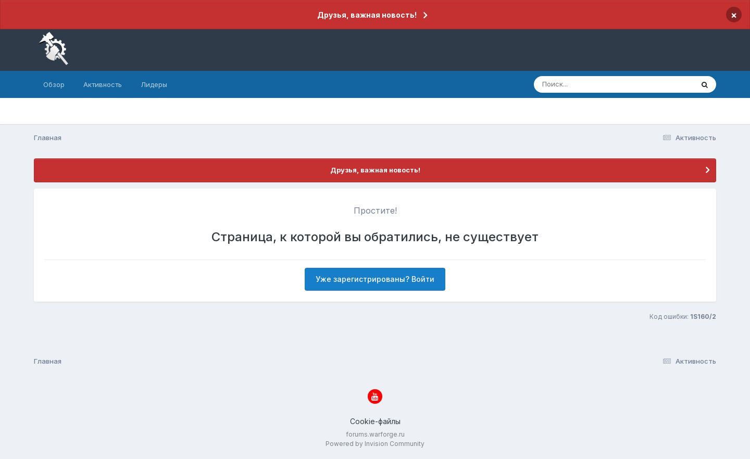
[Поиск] (594, 84)
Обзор (54, 84)
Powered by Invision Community (375, 444)
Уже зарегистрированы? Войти (375, 279)
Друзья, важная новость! (367, 14)
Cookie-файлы (375, 421)
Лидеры (154, 84)
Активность (102, 84)
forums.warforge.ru (375, 434)
